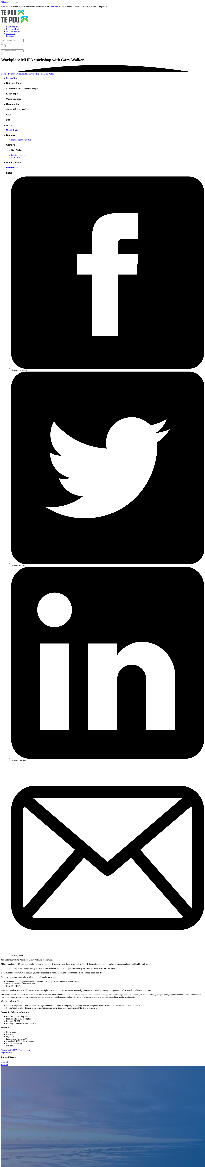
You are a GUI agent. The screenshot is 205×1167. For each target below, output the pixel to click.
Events (11, 74)
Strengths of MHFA (9, 1050)
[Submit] (2, 43)
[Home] (102, 17)
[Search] (12, 40)
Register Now (11, 78)
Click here (54, 6)
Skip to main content (9, 2)
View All (4, 1062)
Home (3, 74)
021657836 (15, 157)
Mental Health (12, 130)
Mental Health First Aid (21, 140)
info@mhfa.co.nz (18, 155)
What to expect (24, 1050)
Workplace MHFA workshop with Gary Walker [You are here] (35, 74)
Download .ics (12, 167)
